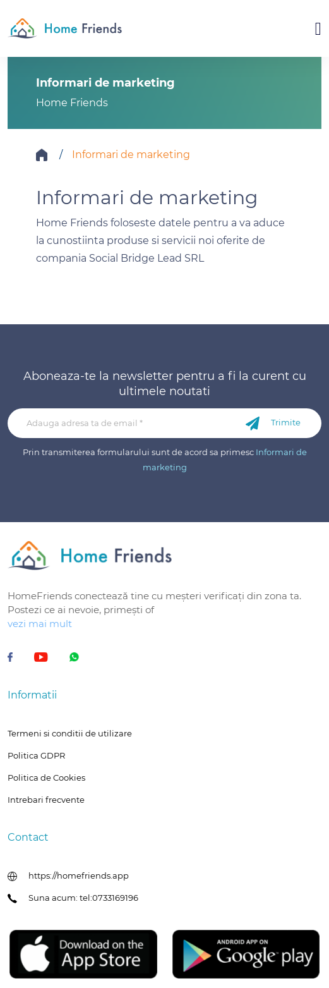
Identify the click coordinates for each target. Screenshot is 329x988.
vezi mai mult (40, 624)
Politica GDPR (36, 755)
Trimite (273, 423)
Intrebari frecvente (46, 800)
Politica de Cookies (46, 777)
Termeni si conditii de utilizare (70, 733)
